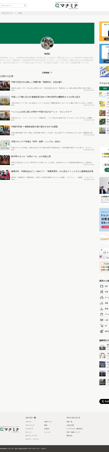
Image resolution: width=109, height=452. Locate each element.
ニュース (47, 432)
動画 (45, 425)
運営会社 (69, 436)
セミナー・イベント (32, 439)
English (46, 429)
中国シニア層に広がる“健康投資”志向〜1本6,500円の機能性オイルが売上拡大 (45, 97)
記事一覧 (69, 422)
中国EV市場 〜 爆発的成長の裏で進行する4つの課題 (34, 127)
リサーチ (28, 422)
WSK (12, 90)
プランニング (29, 425)
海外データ (48, 422)
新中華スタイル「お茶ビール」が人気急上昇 (31, 156)
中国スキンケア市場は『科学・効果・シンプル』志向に (36, 141)
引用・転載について (73, 432)
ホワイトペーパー (31, 436)
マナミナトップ (7, 13)
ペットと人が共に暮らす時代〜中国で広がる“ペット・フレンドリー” (41, 112)
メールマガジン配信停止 (74, 429)
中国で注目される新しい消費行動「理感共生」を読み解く (37, 82)
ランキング (29, 429)
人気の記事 (70, 425)
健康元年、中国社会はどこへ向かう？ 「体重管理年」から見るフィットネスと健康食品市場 (52, 171)
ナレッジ (28, 432)
